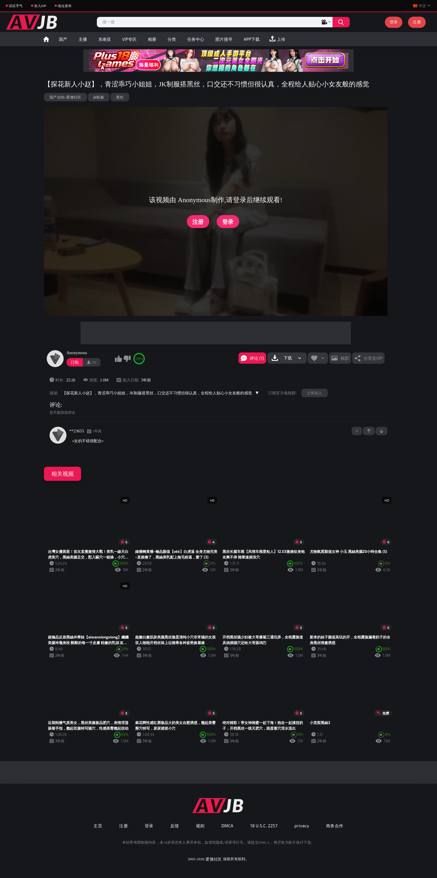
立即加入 (314, 393)
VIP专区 (129, 39)
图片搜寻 (223, 39)
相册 (152, 39)
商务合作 (335, 825)
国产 (63, 39)
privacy (302, 825)
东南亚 (104, 39)
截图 (344, 358)
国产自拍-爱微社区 (65, 97)
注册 (417, 21)
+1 (369, 431)
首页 (46, 39)
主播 (83, 39)
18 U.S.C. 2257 (264, 825)
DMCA (227, 825)
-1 (381, 431)
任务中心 (195, 39)
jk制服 (98, 97)
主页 (97, 825)
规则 (200, 825)
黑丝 (120, 97)
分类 (172, 39)
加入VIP (40, 6)
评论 (55, 405)
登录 (394, 21)
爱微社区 (214, 859)
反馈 (174, 825)
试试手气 (16, 6)
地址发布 (65, 6)
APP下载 (252, 39)
